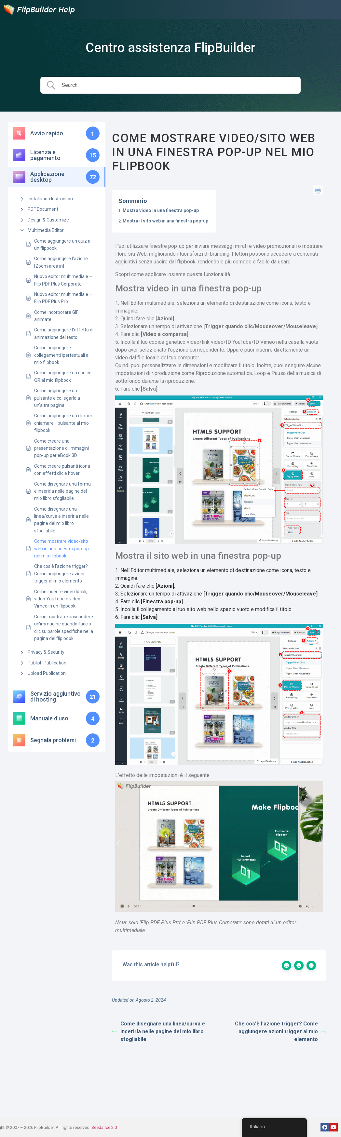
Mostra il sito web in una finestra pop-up (165, 220)
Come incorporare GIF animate (56, 316)
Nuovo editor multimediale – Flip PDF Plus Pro (63, 298)
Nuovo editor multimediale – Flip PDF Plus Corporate (63, 280)
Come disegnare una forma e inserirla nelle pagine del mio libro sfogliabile (62, 491)
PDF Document (43, 209)
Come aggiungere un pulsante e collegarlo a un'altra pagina (57, 398)
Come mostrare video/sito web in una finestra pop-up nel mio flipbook (61, 548)
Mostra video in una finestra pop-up (161, 210)
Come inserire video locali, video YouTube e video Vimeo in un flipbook (60, 599)
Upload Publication (47, 673)
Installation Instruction (50, 198)
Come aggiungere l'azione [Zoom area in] (61, 262)
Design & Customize (48, 219)
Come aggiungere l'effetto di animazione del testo (63, 333)
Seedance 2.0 (104, 1127)
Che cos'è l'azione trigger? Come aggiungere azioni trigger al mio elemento (61, 573)
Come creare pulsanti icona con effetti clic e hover (62, 469)
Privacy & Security (46, 652)
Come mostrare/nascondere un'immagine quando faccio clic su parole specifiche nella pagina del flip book (63, 627)
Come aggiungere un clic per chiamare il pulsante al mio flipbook (63, 423)
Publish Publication (47, 662)
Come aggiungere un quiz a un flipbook (62, 244)
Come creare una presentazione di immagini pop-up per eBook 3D (61, 448)
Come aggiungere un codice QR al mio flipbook (62, 376)
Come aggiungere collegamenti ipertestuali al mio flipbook (61, 355)
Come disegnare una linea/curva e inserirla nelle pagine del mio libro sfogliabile (61, 519)
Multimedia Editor (46, 230)
